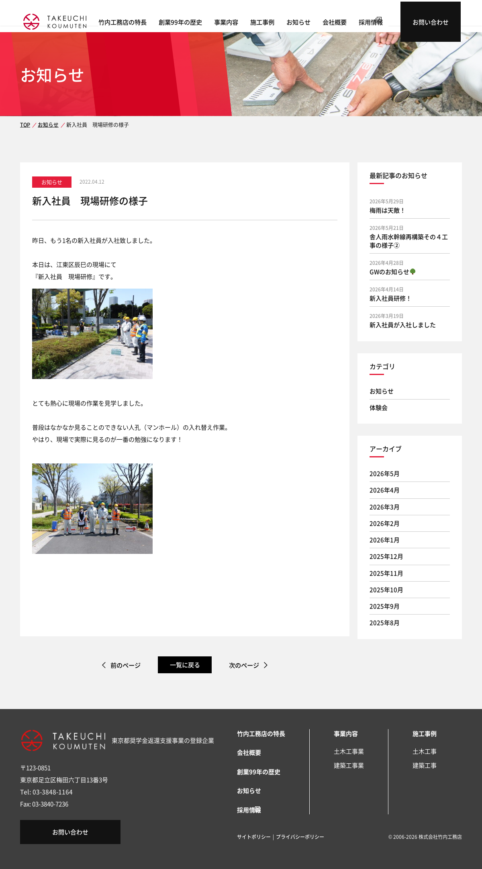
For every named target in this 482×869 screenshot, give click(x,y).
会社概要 (353, 20)
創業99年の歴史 (199, 20)
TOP (25, 124)
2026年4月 (385, 490)
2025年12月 (386, 556)
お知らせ (317, 20)
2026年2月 (385, 523)
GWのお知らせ (393, 271)
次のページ (248, 665)
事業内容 (245, 20)
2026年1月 (385, 539)
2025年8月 (385, 622)
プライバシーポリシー (300, 835)
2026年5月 (385, 473)
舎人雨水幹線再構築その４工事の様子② (409, 240)
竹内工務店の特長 (141, 20)
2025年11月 (386, 573)
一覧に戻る (185, 664)
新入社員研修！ (391, 298)
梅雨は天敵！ (388, 210)
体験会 (379, 407)
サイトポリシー (254, 835)
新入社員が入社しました (403, 324)
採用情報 (390, 20)
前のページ (122, 665)
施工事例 (281, 20)
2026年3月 (385, 506)
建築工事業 (349, 765)
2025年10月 (386, 589)
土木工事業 (349, 751)
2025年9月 (385, 606)
